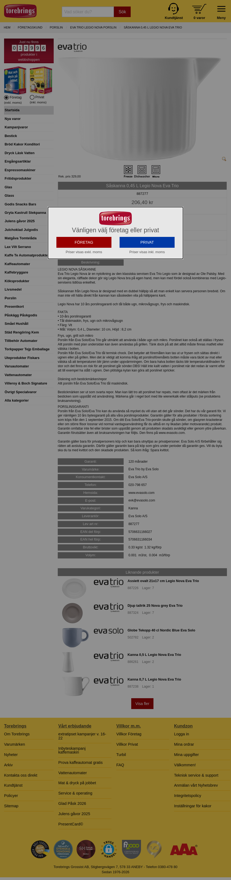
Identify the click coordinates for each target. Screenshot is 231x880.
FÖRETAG (84, 291)
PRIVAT (147, 291)
